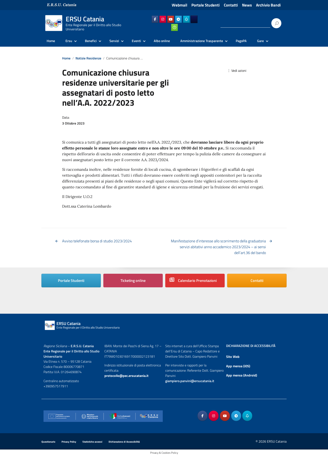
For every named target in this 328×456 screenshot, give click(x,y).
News (247, 5)
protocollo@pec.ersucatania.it (126, 375)
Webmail (179, 5)
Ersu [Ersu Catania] (68, 40)
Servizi (114, 40)
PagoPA (241, 40)
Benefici (91, 40)
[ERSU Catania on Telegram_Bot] (186, 19)
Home (51, 40)
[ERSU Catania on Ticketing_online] (174, 27)
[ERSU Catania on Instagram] (162, 19)
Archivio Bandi (268, 5)
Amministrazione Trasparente (201, 40)
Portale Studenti (205, 5)
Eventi (136, 40)
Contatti (231, 5)
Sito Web (233, 356)
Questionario (48, 442)
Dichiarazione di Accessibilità (124, 442)
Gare (260, 40)
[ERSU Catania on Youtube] (170, 19)
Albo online (162, 40)
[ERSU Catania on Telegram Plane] (178, 19)
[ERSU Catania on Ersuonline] (194, 19)
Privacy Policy (69, 442)
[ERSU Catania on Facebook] (155, 19)
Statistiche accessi (92, 442)
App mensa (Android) (241, 375)
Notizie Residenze (88, 58)
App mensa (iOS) (238, 366)
